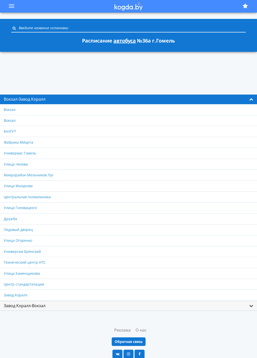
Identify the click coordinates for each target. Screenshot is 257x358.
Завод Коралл (15, 295)
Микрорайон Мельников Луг (28, 175)
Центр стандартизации (24, 284)
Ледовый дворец (18, 229)
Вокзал (10, 109)
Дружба (10, 218)
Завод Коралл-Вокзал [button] (24, 305)
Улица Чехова (16, 164)
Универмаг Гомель (20, 153)
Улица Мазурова (18, 185)
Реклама (122, 330)
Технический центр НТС (25, 262)
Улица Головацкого (20, 207)
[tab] (128, 99)
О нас (141, 330)
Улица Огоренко (18, 240)
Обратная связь (129, 341)
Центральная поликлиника (27, 196)
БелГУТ (10, 131)
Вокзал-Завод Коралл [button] (24, 99)
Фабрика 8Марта (18, 142)
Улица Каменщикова (22, 273)
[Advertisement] (128, 70)
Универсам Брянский (22, 251)
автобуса (124, 40)
